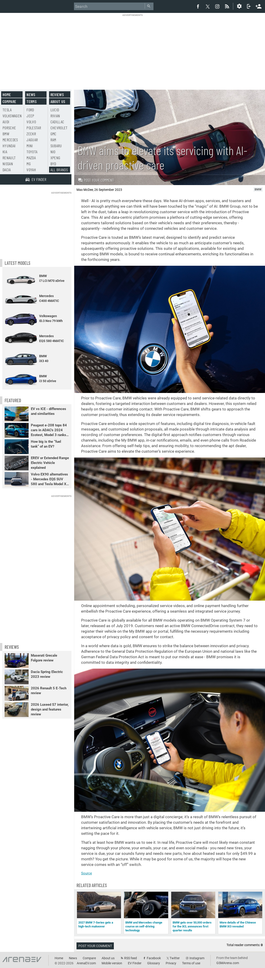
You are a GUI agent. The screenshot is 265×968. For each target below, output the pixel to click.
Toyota (31, 151)
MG (28, 163)
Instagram (196, 958)
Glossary (153, 963)
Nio (53, 151)
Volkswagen (12, 115)
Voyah (31, 169)
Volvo (31, 121)
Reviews (57, 94)
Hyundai (9, 145)
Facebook (154, 958)
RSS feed (130, 958)
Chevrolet (59, 127)
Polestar (33, 127)
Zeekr (31, 133)
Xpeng (55, 157)
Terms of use (191, 963)
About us (57, 101)
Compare (9, 101)
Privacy (171, 963)
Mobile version (112, 963)
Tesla (7, 109)
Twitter (175, 958)
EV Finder (134, 963)
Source (86, 873)
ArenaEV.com (86, 963)
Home (7, 94)
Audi (6, 121)
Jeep (30, 115)
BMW (6, 133)
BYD (53, 163)
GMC (53, 133)
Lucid (54, 109)
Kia (5, 151)
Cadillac (57, 121)
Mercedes (10, 139)
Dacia (7, 169)
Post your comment (96, 180)
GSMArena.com (227, 963)
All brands (59, 169)
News (30, 94)
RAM (53, 139)
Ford (30, 109)
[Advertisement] (132, 49)
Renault (9, 157)
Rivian (55, 115)
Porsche (9, 127)
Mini (29, 145)
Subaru (56, 145)
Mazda (31, 157)
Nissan (8, 163)
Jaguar (32, 139)
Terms (31, 101)
